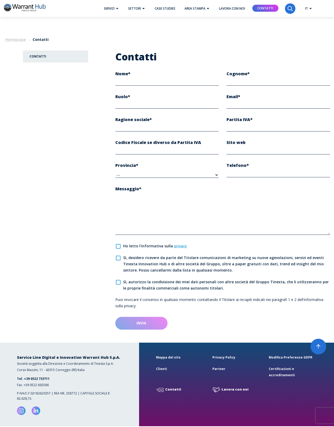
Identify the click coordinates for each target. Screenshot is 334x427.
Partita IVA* (239, 120)
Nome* (122, 74)
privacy (180, 246)
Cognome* (238, 74)
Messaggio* (128, 189)
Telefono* (237, 165)
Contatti (265, 8)
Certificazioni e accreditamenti (282, 372)
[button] (117, 8)
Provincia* (126, 165)
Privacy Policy (223, 358)
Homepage (15, 39)
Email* (233, 97)
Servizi (112, 8)
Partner (218, 369)
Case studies (165, 8)
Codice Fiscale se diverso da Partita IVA (158, 143)
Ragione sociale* (133, 120)
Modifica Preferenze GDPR (290, 358)
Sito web (236, 143)
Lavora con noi (232, 8)
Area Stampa (198, 8)
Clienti (161, 369)
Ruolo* (122, 97)
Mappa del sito (168, 358)
